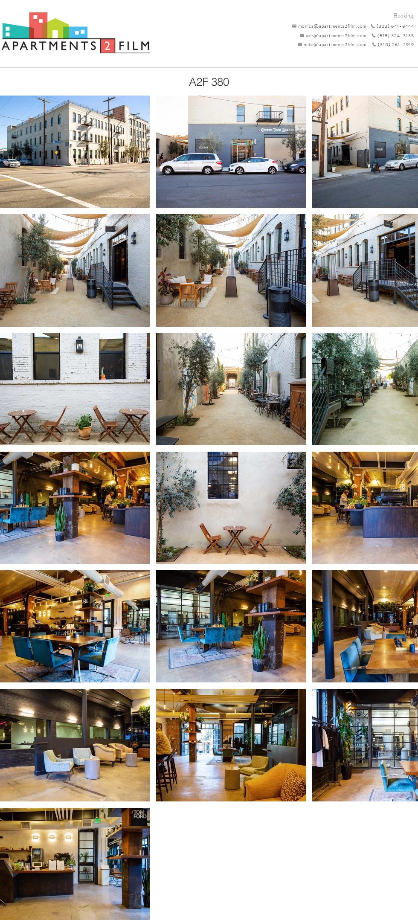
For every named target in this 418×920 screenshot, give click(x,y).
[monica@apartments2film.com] (327, 26)
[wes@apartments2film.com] (331, 35)
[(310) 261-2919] (390, 44)
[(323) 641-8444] (390, 26)
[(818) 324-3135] (390, 35)
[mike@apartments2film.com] (329, 44)
